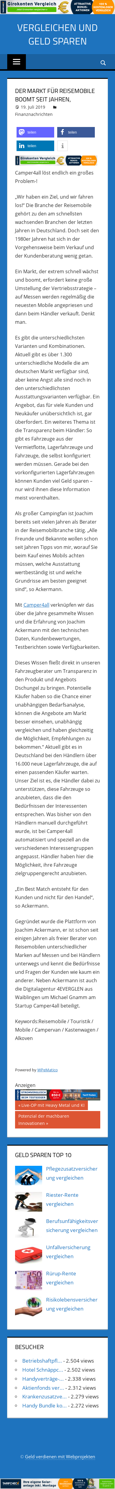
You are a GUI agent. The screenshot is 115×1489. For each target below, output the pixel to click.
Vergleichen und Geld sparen (57, 34)
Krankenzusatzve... (44, 1396)
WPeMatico (47, 1070)
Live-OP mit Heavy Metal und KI (53, 1105)
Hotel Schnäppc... (42, 1369)
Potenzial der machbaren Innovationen (43, 1119)
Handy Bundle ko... (44, 1405)
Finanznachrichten (34, 114)
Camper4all (36, 605)
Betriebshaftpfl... (42, 1360)
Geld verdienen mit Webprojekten (60, 1456)
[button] (35, 132)
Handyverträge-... (43, 1378)
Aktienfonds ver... (43, 1387)
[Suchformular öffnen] (103, 62)
